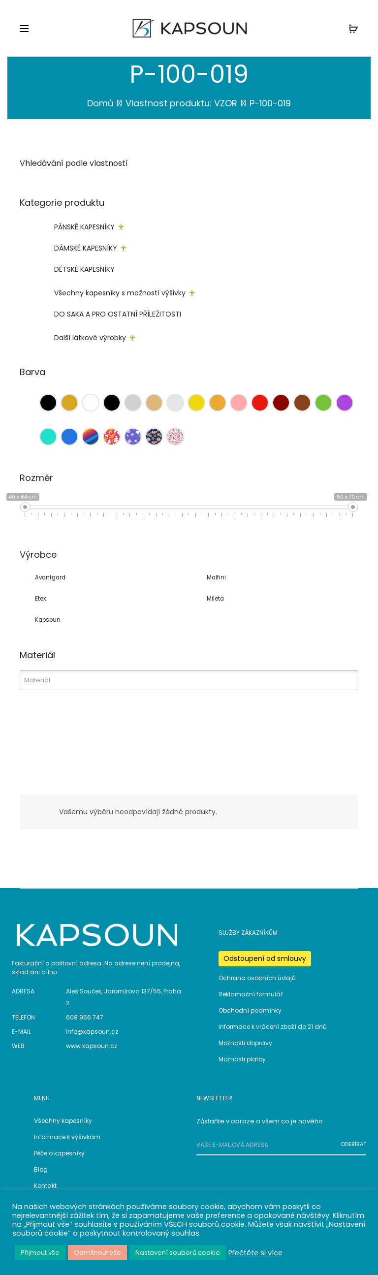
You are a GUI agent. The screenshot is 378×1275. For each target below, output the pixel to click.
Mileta (215, 599)
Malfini (216, 578)
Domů (100, 103)
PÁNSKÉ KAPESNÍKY (84, 227)
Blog (41, 1170)
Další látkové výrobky (90, 338)
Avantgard (50, 578)
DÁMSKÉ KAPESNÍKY (85, 249)
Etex (40, 599)
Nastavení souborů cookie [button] (177, 1252)
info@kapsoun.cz (92, 1032)
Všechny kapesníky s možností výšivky (120, 293)
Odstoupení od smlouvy (264, 959)
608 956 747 (84, 1018)
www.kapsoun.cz (91, 1046)
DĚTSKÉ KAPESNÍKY (84, 270)
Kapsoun (48, 620)
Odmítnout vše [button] (97, 1252)
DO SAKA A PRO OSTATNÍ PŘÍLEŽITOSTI (117, 314)
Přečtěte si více (255, 1252)
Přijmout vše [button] (40, 1252)
